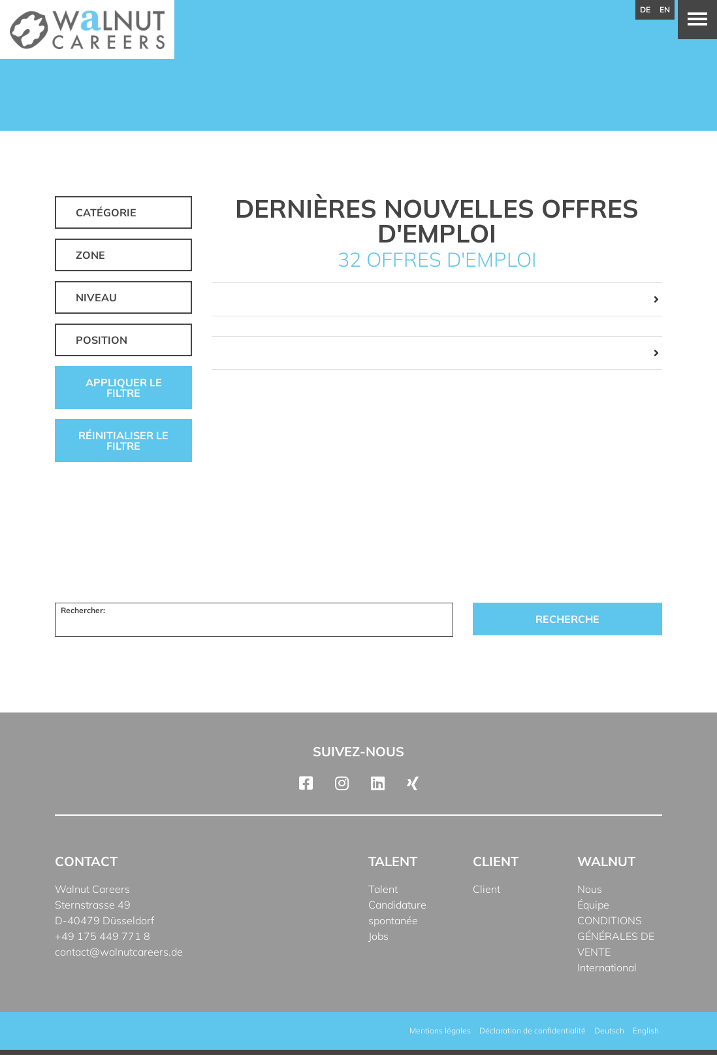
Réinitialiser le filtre (123, 440)
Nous (589, 889)
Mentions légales (440, 1030)
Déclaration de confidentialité (532, 1030)
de (645, 9)
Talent (383, 889)
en (665, 9)
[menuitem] (609, 1031)
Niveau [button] (96, 297)
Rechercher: (83, 610)
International (607, 967)
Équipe (593, 904)
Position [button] (101, 339)
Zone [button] (90, 254)
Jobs (378, 936)
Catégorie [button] (106, 212)
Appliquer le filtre (124, 387)
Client (486, 889)
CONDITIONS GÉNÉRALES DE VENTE (615, 936)
